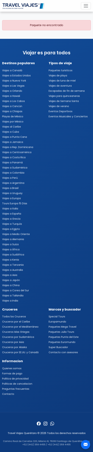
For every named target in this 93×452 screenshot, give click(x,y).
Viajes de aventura (60, 86)
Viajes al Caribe (11, 126)
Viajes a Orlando (12, 91)
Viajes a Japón (11, 280)
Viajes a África (11, 249)
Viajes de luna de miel (62, 80)
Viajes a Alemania (13, 239)
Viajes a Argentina (13, 183)
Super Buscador (58, 347)
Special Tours (57, 316)
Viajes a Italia (10, 208)
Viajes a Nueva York (14, 80)
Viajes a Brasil (10, 188)
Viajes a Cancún (12, 106)
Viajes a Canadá (12, 70)
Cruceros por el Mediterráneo (20, 327)
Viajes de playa (58, 75)
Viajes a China (11, 285)
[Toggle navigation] (86, 5)
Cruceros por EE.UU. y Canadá (20, 352)
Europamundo (57, 321)
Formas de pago (12, 373)
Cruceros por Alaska (14, 347)
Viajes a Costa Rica (14, 157)
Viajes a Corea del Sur (15, 290)
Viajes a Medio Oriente (16, 234)
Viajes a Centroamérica (16, 152)
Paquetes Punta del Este (64, 337)
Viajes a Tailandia (12, 295)
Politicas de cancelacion (17, 383)
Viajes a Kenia (10, 259)
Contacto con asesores (63, 352)
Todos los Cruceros (14, 316)
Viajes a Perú (10, 178)
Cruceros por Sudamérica (18, 337)
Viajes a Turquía (12, 224)
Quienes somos (11, 368)
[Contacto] (85, 444)
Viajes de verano (59, 106)
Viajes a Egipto (11, 229)
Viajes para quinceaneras (64, 96)
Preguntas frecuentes (15, 389)
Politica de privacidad (15, 378)
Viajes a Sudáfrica (13, 254)
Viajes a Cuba (10, 132)
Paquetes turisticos (60, 70)
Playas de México (12, 116)
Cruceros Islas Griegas (15, 332)
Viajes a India (10, 300)
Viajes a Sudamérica (14, 167)
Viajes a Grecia (11, 219)
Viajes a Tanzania (13, 265)
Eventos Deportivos (60, 111)
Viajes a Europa (11, 198)
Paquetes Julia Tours (61, 332)
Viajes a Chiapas (12, 111)
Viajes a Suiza (10, 244)
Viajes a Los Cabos (13, 101)
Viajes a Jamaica (12, 142)
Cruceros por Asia (13, 342)
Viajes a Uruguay (12, 193)
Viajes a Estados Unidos (16, 75)
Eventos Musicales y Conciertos (68, 116)
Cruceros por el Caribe (16, 321)
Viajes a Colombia (13, 172)
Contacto (8, 394)
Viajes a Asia (9, 275)
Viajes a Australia (12, 270)
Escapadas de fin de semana (67, 91)
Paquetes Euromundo (62, 342)
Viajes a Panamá (12, 162)
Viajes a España (11, 213)
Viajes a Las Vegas (13, 86)
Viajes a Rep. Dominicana (17, 147)
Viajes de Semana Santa (64, 101)
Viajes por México (12, 121)
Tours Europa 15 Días (14, 203)
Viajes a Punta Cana (14, 137)
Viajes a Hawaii (11, 96)
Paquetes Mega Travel (62, 327)
